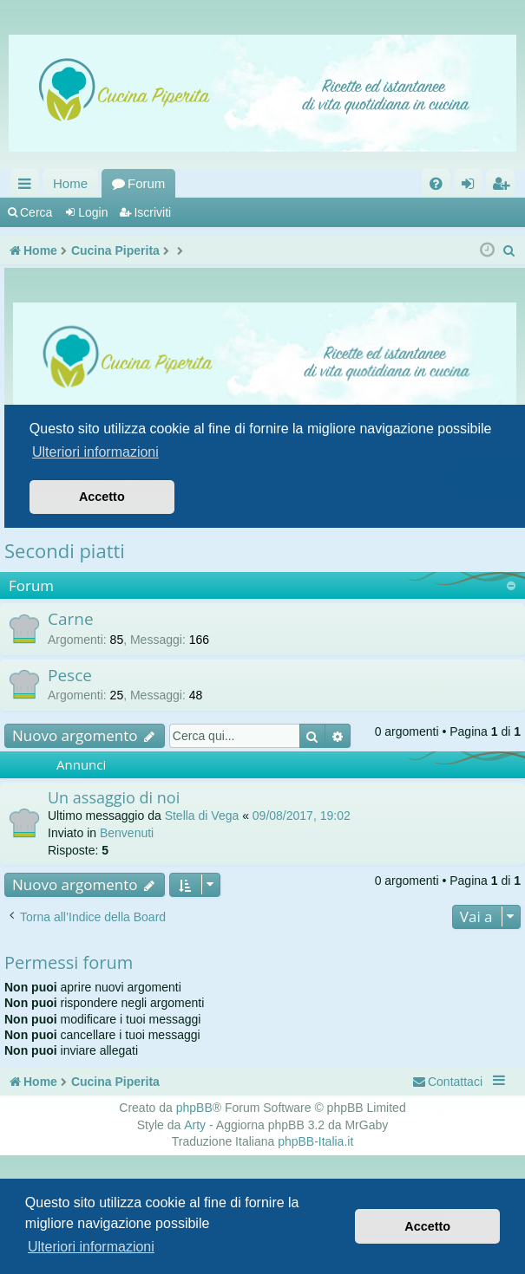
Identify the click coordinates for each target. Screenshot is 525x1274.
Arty (195, 1125)
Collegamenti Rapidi (28, 187)
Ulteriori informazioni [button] (91, 1246)
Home (70, 183)
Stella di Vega (202, 815)
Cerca (36, 212)
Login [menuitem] (471, 187)
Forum (146, 183)
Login (93, 212)
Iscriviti (152, 212)
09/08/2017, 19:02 (302, 815)
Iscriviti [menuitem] (504, 187)
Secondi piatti (64, 550)
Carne (71, 619)
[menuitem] (436, 183)
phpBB (194, 1108)
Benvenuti (127, 833)
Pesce (70, 675)
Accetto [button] (427, 1226)
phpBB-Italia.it (315, 1141)
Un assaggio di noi (114, 797)
